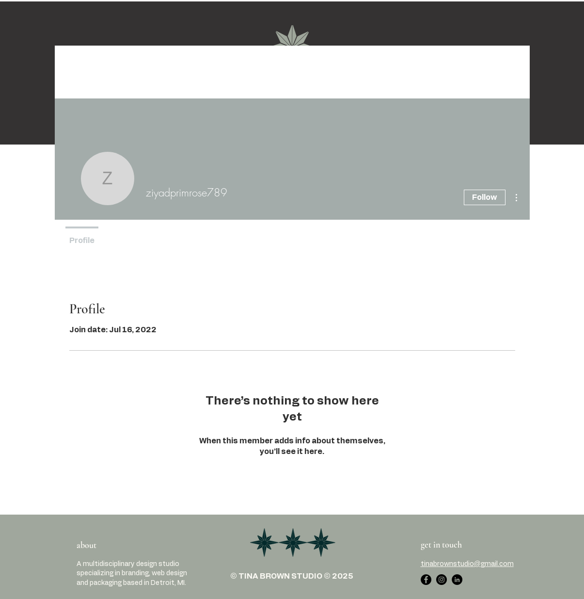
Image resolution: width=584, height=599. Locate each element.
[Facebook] (426, 579)
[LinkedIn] (457, 579)
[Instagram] (441, 579)
